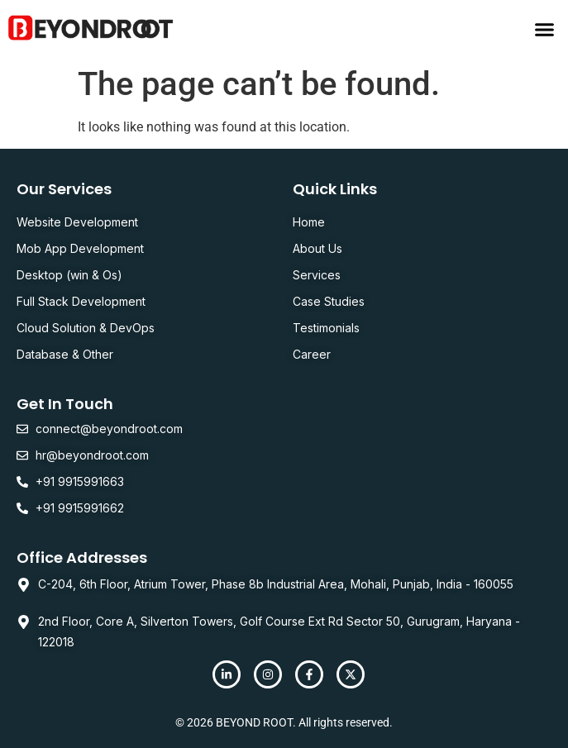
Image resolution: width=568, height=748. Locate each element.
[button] (545, 29)
